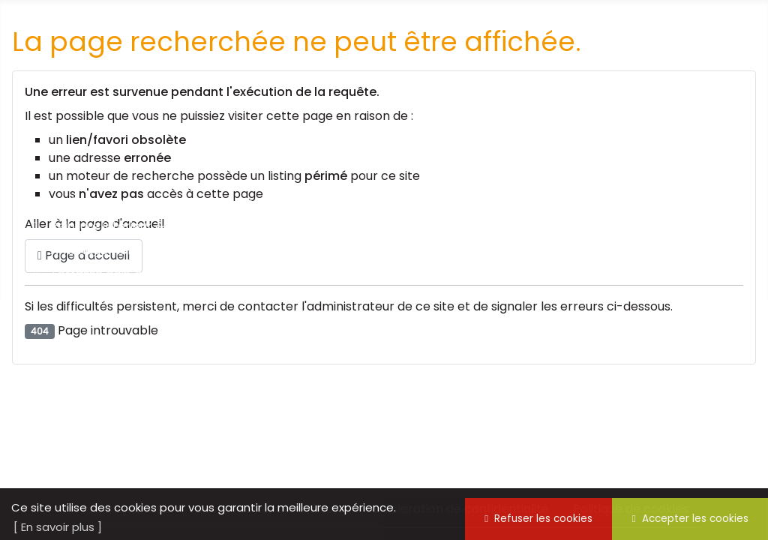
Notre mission (158, 202)
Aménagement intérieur (121, 250)
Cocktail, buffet (611, 274)
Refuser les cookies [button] (538, 519)
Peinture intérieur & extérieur (135, 226)
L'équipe (706, 202)
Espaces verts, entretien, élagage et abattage (373, 250)
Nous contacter (472, 202)
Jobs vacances (478, 274)
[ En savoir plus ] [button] (58, 527)
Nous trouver (600, 202)
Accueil (53, 202)
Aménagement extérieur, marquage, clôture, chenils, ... (424, 226)
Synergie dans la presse (312, 202)
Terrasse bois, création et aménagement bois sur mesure (219, 274)
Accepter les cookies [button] (690, 519)
